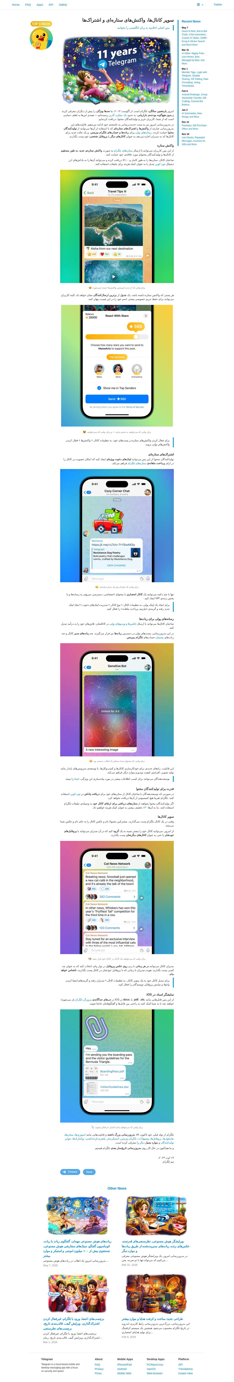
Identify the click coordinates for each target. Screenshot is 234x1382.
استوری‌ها (80, 1134)
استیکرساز (113, 1138)
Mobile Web (124, 1373)
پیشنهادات (143, 1138)
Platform (183, 1359)
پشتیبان (160, 637)
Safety (63, 4)
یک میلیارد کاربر (118, 115)
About (98, 1359)
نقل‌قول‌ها (168, 1138)
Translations (185, 1368)
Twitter (215, 4)
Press (98, 1373)
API (51, 4)
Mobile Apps (125, 1359)
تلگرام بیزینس (128, 1138)
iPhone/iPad (124, 1364)
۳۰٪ (145, 807)
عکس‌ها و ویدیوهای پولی (123, 623)
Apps (40, 4)
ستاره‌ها (69, 1134)
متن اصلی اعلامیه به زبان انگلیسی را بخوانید (143, 27)
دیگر (142, 1142)
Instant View (185, 1373)
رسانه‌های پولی (143, 132)
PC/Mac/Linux (155, 1364)
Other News (117, 1188)
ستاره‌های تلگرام (123, 150)
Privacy (99, 1368)
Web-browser (154, 1373)
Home (16, 4)
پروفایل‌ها (156, 1138)
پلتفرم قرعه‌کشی (95, 1138)
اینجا (76, 778)
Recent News (191, 21)
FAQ (28, 4)
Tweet (89, 1172)
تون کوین (160, 163)
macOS (151, 1368)
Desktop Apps (156, 1359)
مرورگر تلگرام (83, 999)
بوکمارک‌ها (78, 1138)
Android (121, 1368)
